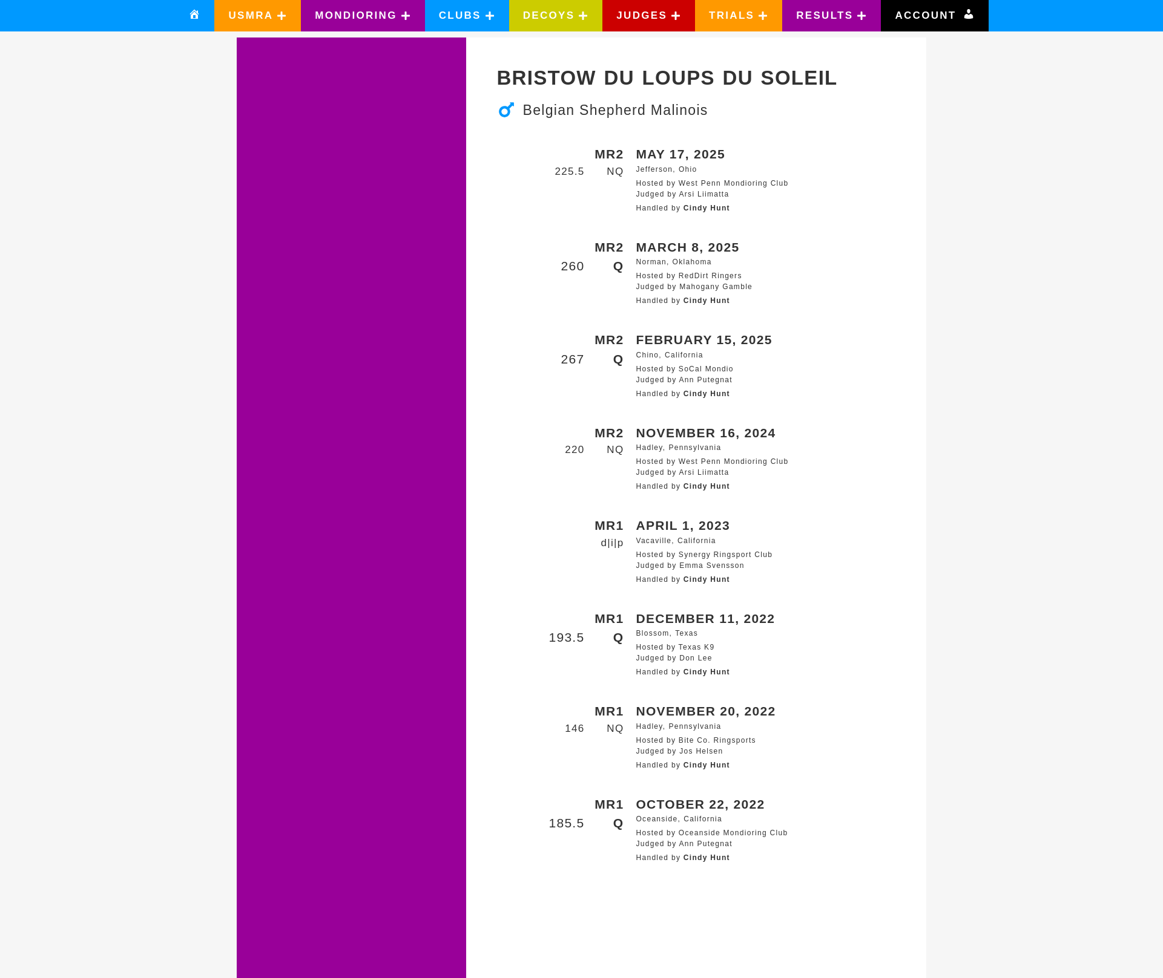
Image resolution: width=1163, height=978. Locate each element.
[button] (257, 15)
